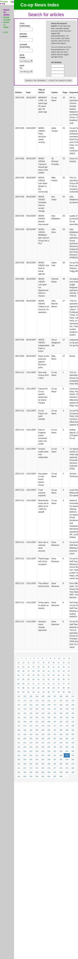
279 (66, 768)
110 (72, 696)
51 (44, 675)
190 (72, 730)
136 (48, 709)
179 (66, 726)
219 (66, 743)
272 (24, 768)
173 (30, 726)
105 (42, 696)
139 (66, 709)
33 (64, 667)
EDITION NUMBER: (23, 35)
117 (54, 701)
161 (18, 722)
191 (18, 734)
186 (48, 730)
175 (42, 726)
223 (30, 747)
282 (24, 772)
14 (23, 663)
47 (23, 675)
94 (39, 692)
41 (49, 671)
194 (36, 734)
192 (24, 734)
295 (42, 776)
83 (39, 688)
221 (18, 747)
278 (60, 768)
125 (42, 705)
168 (60, 722)
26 (28, 667)
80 (23, 688)
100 (69, 692)
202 (24, 739)
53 (54, 675)
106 (48, 696)
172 (24, 726)
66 (64, 679)
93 (33, 692)
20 (54, 663)
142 (24, 713)
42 (54, 671)
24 (18, 667)
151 (18, 717)
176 (48, 726)
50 (39, 675)
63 (49, 679)
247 (54, 755)
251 (18, 760)
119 (66, 701)
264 (36, 764)
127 (54, 705)
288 (60, 772)
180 (72, 726)
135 (42, 709)
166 (48, 722)
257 (54, 760)
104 (36, 696)
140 (72, 709)
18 (44, 663)
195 (42, 734)
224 (36, 747)
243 (30, 755)
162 (24, 722)
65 (59, 679)
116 (48, 701)
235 (42, 751)
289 (66, 772)
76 (59, 684)
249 (66, 755)
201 (18, 739)
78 (69, 684)
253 (30, 760)
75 (54, 684)
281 (18, 772)
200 (72, 734)
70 (28, 684)
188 (60, 730)
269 (66, 764)
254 (36, 760)
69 (23, 684)
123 (30, 705)
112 (24, 701)
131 (18, 709)
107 (54, 696)
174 (36, 726)
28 (39, 667)
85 (49, 688)
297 (54, 776)
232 (24, 751)
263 (30, 764)
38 (33, 671)
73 (44, 684)
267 (54, 764)
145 (42, 713)
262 (24, 764)
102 (24, 696)
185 (42, 730)
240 (72, 751)
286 (48, 772)
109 (66, 696)
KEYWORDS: (54, 62)
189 (66, 730)
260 (72, 760)
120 (72, 701)
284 (36, 772)
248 (60, 755)
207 (54, 739)
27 (33, 667)
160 (72, 717)
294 (36, 776)
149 (66, 713)
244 (36, 755)
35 (18, 671)
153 (30, 717)
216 (48, 743)
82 (33, 688)
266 (48, 764)
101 (18, 696)
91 (23, 692)
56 (69, 675)
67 (69, 679)
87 (59, 688)
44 (64, 671)
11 (64, 658)
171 (18, 726)
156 (48, 717)
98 (59, 692)
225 (42, 747)
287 (54, 772)
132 (24, 709)
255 (42, 760)
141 (18, 713)
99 (64, 692)
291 (18, 776)
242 (24, 755)
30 (49, 667)
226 (48, 747)
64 (54, 679)
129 (66, 705)
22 (64, 663)
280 (72, 768)
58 (23, 679)
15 (28, 663)
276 (48, 768)
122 (24, 705)
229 (66, 747)
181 (18, 730)
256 (48, 760)
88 (64, 688)
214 (36, 743)
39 (39, 671)
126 (48, 705)
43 (59, 671)
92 (28, 692)
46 (18, 675)
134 (36, 709)
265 (42, 764)
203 (30, 739)
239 (66, 751)
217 (54, 743)
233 (30, 751)
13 (18, 663)
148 (60, 713)
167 (54, 722)
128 (60, 705)
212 (24, 743)
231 (18, 751)
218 (60, 743)
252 (24, 760)
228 (60, 747)
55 (64, 675)
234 (36, 751)
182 (24, 730)
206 (48, 739)
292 (24, 776)
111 (18, 701)
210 (72, 739)
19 (49, 663)
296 (48, 776)
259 (66, 760)
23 (69, 663)
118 (60, 701)
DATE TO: (22, 67)
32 (59, 667)
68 (18, 684)
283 (30, 772)
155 (42, 717)
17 (39, 663)
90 (18, 692)
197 (54, 734)
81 (28, 688)
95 (44, 692)
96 (49, 692)
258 (60, 760)
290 (72, 772)
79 (18, 688)
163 (30, 722)
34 (69, 667)
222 (24, 747)
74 (49, 684)
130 (72, 705)
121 (18, 705)
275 (42, 768)
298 (60, 776)
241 (18, 755)
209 (66, 739)
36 (23, 671)
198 (60, 734)
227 (54, 747)
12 (69, 658)
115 (42, 701)
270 (72, 764)
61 (39, 679)
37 (28, 671)
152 (24, 717)
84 (44, 688)
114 (36, 701)
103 (30, 696)
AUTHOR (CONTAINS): (23, 46)
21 (59, 663)
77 (64, 684)
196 (48, 734)
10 (59, 658)
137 (54, 709)
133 (30, 709)
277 (54, 768)
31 (54, 667)
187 (54, 730)
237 (54, 751)
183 (30, 730)
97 (54, 692)
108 (60, 696)
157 (54, 717)
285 (42, 772)
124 (36, 705)
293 (30, 776)
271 (18, 768)
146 (48, 713)
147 (54, 713)
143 (30, 713)
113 (30, 701)
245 (42, 755)
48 (28, 675)
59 (28, 679)
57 (18, 679)
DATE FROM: (22, 56)
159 (66, 717)
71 (33, 684)
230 (72, 747)
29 (44, 667)
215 (42, 743)
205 (42, 739)
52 (49, 675)
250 (72, 755)
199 (66, 734)
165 (42, 722)
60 (33, 679)
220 (72, 743)
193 (30, 734)
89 (69, 688)
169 (66, 722)
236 (48, 751)
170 (72, 722)
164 (36, 722)
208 (60, 739)
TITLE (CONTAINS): (23, 24)
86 (54, 688)
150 (72, 713)
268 (60, 764)
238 (60, 751)
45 (69, 671)
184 (36, 730)
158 (60, 717)
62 (44, 679)
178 (60, 726)
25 (23, 667)
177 (54, 726)
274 (36, 768)
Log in (5, 32)
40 (44, 671)
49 (33, 675)
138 (60, 709)
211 (18, 743)
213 (30, 743)
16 (33, 663)
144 (36, 713)
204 (36, 739)
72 (39, 684)
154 (36, 717)
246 (48, 755)
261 (18, 764)
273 (30, 768)
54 (59, 675)
